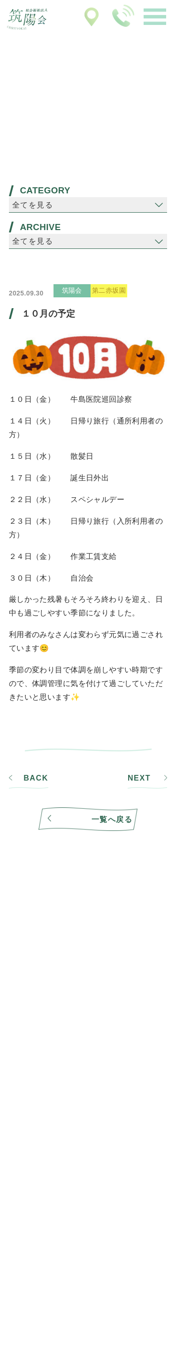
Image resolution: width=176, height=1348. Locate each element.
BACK (35, 778)
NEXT (139, 778)
